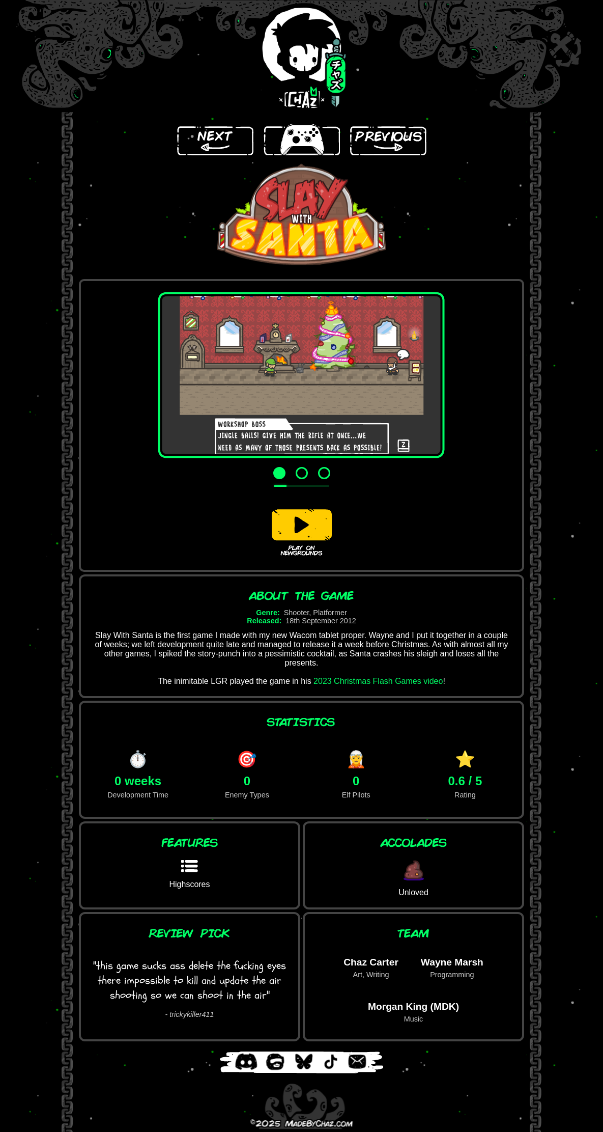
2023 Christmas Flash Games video (378, 681)
